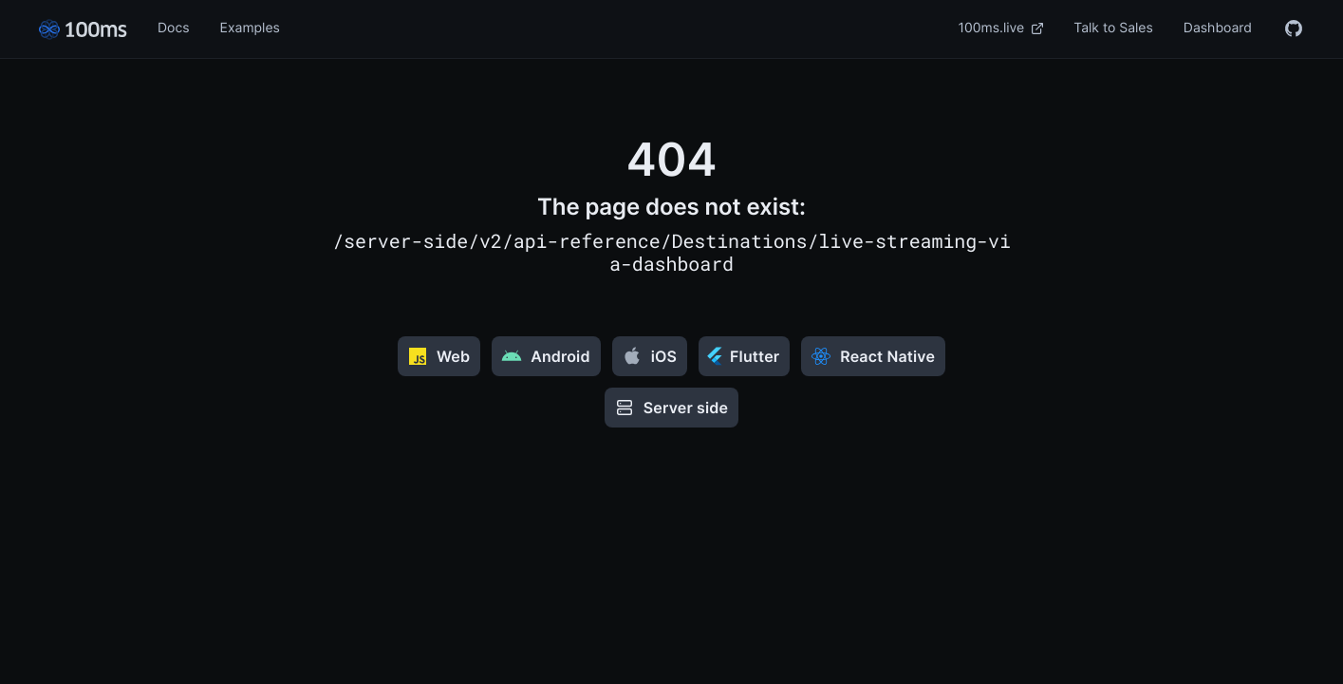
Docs (174, 28)
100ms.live (1001, 28)
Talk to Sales (1113, 28)
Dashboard (1218, 28)
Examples (250, 28)
